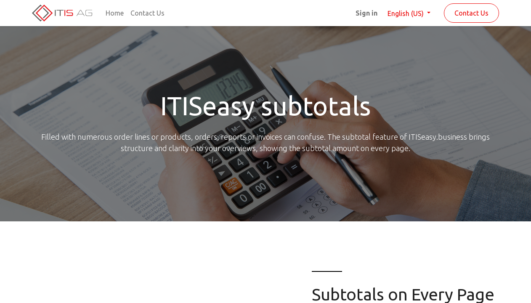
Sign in (366, 13)
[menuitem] (114, 13)
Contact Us (471, 13)
